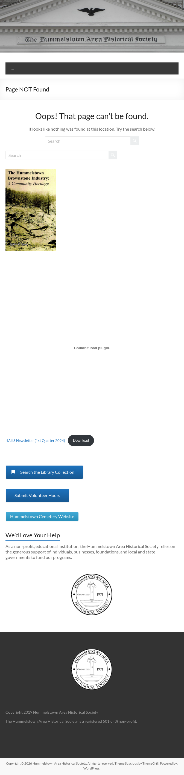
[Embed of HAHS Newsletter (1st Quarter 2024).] (92, 348)
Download (81, 440)
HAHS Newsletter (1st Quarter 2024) (35, 440)
